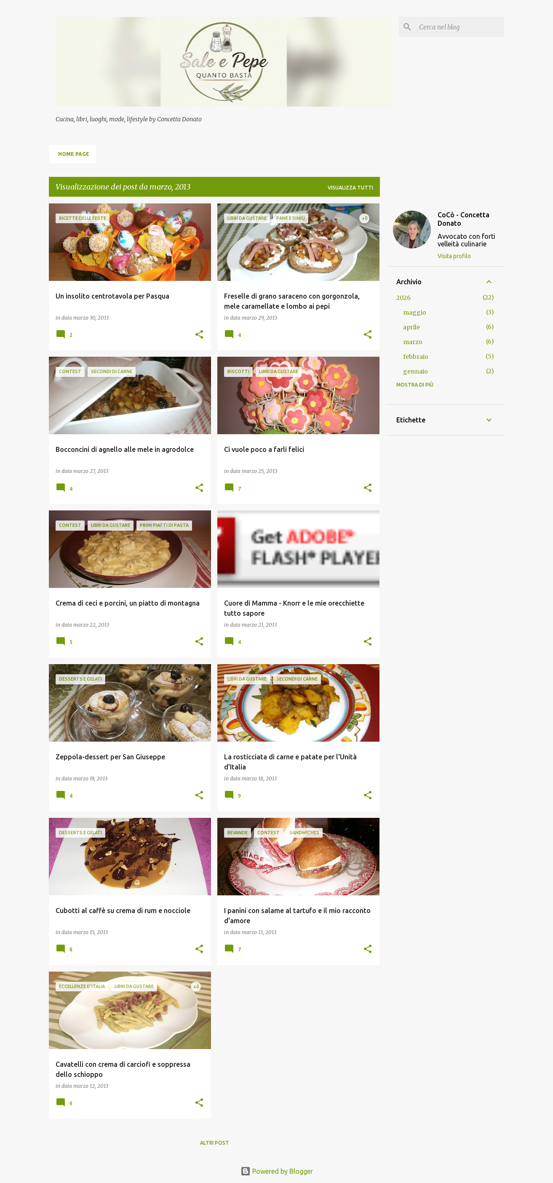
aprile (411, 327)
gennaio (415, 371)
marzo (412, 342)
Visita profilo (454, 256)
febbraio (415, 357)
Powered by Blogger (276, 1171)
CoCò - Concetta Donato (463, 219)
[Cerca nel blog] (460, 27)
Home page (73, 154)
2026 (403, 298)
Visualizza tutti (350, 187)
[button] (199, 335)
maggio (414, 312)
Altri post (214, 1143)
